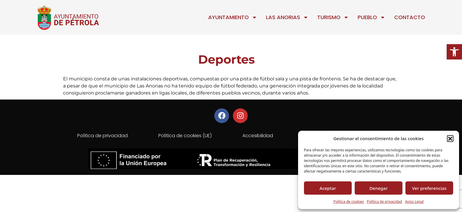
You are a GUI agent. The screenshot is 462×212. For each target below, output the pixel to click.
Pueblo (371, 17)
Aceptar (328, 188)
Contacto (409, 17)
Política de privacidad (384, 201)
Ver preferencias (429, 188)
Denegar (378, 188)
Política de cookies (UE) (185, 135)
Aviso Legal (414, 201)
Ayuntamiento (232, 17)
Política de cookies (348, 201)
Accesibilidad (257, 135)
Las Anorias (287, 17)
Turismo (333, 17)
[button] (454, 51)
